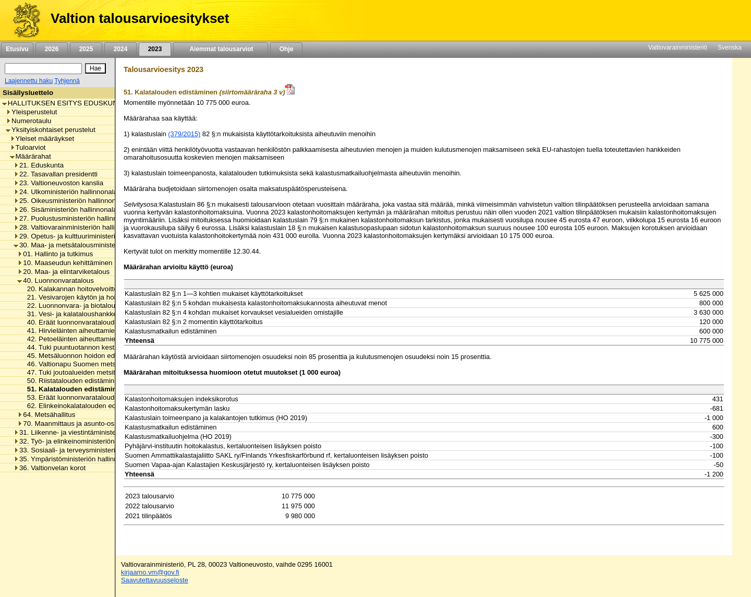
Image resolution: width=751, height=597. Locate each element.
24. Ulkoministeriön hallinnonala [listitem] (65, 192)
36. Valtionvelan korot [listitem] (50, 468)
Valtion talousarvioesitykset (140, 18)
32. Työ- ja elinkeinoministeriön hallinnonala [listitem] (84, 441)
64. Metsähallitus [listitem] (46, 415)
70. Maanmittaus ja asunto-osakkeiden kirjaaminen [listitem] (98, 423)
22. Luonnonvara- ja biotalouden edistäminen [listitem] (93, 305)
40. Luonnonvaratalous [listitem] (55, 280)
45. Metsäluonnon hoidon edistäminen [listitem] (82, 356)
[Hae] (95, 68)
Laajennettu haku (29, 81)
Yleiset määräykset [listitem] (42, 138)
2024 (120, 49)
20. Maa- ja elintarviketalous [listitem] (63, 272)
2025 (86, 49)
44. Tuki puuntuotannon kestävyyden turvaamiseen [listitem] (102, 347)
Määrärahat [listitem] (30, 156)
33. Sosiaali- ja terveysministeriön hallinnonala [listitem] (88, 450)
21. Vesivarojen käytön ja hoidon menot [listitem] (85, 297)
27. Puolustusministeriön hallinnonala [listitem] (74, 218)
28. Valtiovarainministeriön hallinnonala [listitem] (76, 227)
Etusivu (17, 49)
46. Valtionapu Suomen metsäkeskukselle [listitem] (88, 364)
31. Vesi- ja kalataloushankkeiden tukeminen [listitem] (92, 314)
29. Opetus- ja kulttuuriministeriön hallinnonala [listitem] (88, 236)
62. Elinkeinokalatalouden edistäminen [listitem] (83, 406)
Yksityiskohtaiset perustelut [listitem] (50, 130)
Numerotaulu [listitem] (28, 121)
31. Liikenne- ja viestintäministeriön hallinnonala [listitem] (90, 432)
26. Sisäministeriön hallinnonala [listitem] (65, 209)
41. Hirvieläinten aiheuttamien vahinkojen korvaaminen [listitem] (108, 331)
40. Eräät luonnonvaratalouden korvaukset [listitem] (89, 322)
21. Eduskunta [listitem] (39, 165)
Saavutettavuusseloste (154, 580)
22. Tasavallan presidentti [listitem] (56, 174)
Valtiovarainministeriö (677, 47)
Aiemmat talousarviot (220, 49)
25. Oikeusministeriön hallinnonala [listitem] (69, 201)
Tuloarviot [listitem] (28, 147)
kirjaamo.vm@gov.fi (150, 572)
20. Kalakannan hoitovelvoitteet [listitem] (72, 289)
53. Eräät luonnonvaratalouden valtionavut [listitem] (89, 397)
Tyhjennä (67, 81)
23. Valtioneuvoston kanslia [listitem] (58, 183)
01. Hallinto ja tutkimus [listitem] (55, 254)
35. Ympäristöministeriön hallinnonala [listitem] (74, 459)
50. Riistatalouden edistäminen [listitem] (71, 381)
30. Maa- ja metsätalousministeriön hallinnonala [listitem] (90, 245)
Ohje (286, 49)
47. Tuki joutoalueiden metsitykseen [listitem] (79, 372)
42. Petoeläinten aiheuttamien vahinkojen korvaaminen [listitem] (108, 339)
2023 (154, 49)
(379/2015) (184, 134)
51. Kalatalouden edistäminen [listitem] (73, 389)
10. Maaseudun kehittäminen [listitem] (64, 263)
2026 (51, 49)
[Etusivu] (22, 20)
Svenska (730, 47)
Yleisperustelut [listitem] (31, 112)
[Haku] (43, 68)
